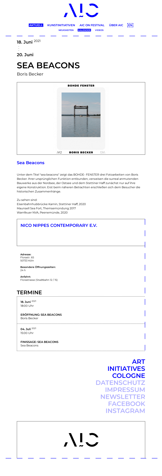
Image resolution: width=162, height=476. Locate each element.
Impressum (125, 389)
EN (130, 25)
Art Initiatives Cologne (126, 368)
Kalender (84, 30)
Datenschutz (120, 382)
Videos (99, 30)
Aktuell (36, 25)
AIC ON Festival (92, 25)
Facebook (126, 404)
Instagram (125, 411)
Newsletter (122, 397)
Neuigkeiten (66, 30)
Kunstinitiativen (61, 25)
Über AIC (116, 25)
